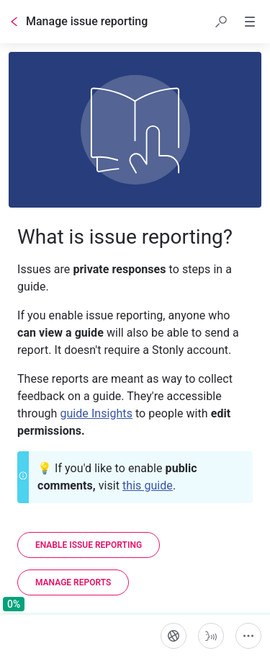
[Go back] (14, 21)
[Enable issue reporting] (88, 545)
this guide (147, 485)
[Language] (173, 636)
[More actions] (248, 636)
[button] (221, 21)
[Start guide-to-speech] (211, 636)
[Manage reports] (73, 582)
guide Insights (96, 413)
